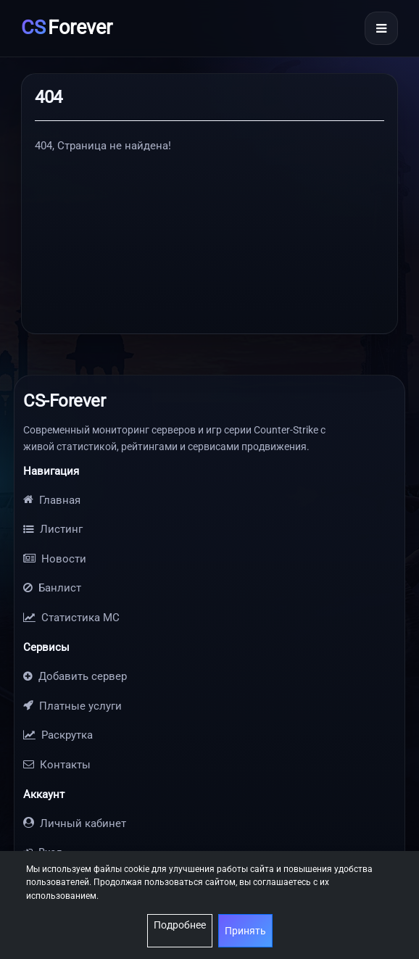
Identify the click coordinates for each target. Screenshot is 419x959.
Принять (245, 931)
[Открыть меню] (381, 28)
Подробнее (180, 925)
